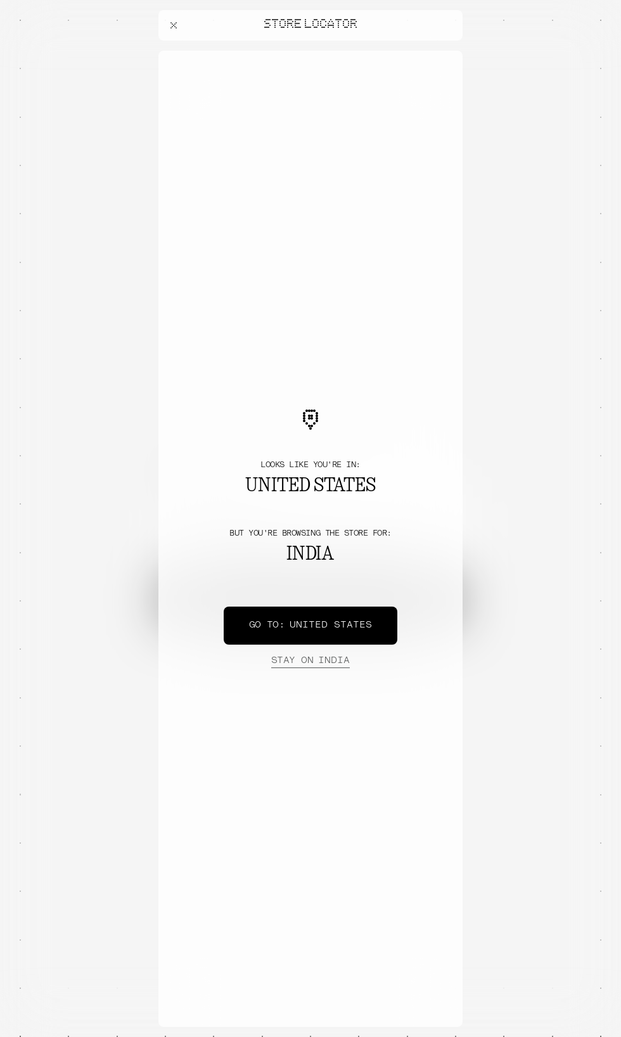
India (310, 661)
